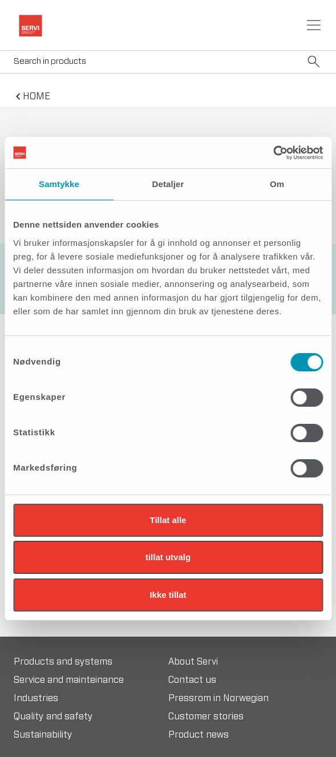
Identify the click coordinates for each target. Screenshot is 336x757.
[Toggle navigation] (313, 25)
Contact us (192, 680)
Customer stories (206, 716)
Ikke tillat (167, 595)
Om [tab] (277, 184)
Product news (198, 734)
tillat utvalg (168, 557)
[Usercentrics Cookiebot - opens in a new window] (273, 152)
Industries (36, 698)
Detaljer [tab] (168, 184)
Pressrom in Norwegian (218, 698)
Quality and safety (53, 716)
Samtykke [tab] (59, 184)
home (36, 96)
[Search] (168, 62)
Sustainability (43, 734)
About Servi (193, 661)
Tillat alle (168, 520)
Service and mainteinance (69, 680)
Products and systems (63, 661)
